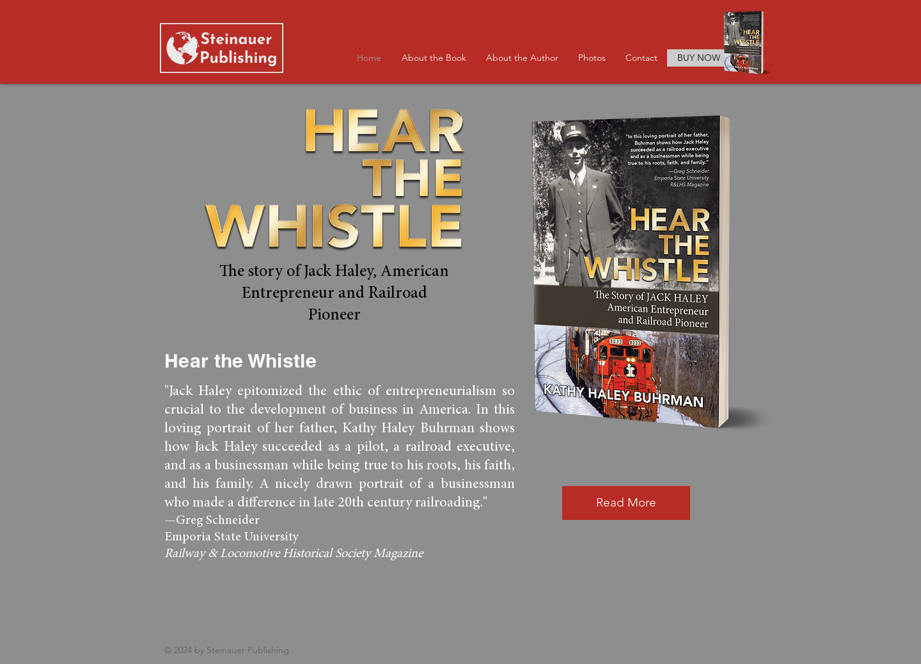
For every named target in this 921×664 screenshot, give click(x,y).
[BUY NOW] (698, 58)
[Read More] (626, 503)
